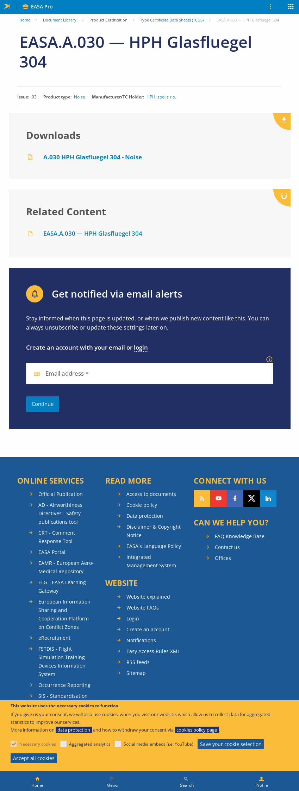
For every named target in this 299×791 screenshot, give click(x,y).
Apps (291, 7)
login (141, 347)
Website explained (148, 596)
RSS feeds (138, 662)
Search (187, 785)
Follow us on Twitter (251, 498)
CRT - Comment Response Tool (56, 536)
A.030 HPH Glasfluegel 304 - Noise (92, 157)
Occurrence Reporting (64, 685)
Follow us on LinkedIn (268, 498)
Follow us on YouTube (218, 498)
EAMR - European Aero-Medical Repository (66, 567)
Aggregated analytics (90, 744)
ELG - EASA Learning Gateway (62, 586)
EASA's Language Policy (153, 546)
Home (24, 20)
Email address (64, 373)
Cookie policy (141, 505)
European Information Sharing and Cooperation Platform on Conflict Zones (64, 614)
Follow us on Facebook (235, 498)
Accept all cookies (34, 758)
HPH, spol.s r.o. (161, 97)
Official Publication (60, 494)
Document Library (59, 20)
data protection (73, 730)
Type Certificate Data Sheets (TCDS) (172, 20)
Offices (223, 558)
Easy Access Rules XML (153, 651)
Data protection (144, 515)
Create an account (147, 629)
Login (132, 618)
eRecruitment (54, 637)
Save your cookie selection (231, 744)
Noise (79, 97)
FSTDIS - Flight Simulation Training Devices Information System (62, 661)
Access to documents (151, 494)
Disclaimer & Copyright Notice (153, 530)
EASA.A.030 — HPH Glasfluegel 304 (92, 233)
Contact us (227, 547)
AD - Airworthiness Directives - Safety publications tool (60, 513)
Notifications (141, 640)
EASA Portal (52, 552)
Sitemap (136, 673)
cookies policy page (196, 730)
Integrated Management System (151, 561)
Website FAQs (142, 607)
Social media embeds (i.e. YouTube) (158, 744)
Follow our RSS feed (202, 498)
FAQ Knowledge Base (239, 536)
